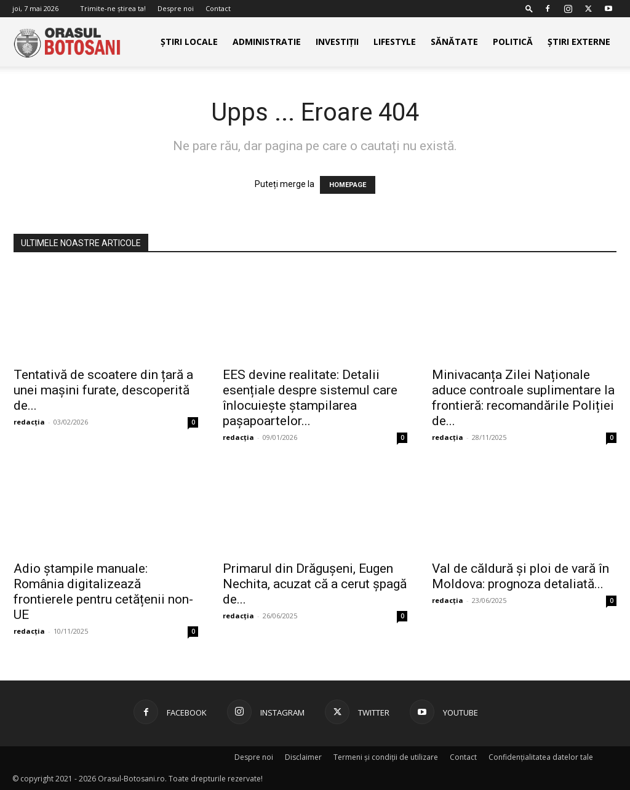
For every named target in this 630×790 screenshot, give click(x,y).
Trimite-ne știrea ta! (113, 8)
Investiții (337, 41)
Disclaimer (303, 757)
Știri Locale (189, 41)
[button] (529, 8)
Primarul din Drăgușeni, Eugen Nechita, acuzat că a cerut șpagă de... (315, 584)
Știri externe (579, 41)
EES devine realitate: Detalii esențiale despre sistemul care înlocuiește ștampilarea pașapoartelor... (310, 397)
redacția (29, 421)
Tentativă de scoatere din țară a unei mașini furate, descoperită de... (103, 390)
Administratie (267, 41)
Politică (513, 41)
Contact (218, 8)
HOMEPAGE (347, 185)
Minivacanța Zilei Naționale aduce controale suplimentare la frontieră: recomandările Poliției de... (523, 397)
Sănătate (454, 41)
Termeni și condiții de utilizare (385, 757)
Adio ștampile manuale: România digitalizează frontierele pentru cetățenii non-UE (103, 591)
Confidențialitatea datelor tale (540, 757)
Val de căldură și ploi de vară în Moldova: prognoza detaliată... (520, 576)
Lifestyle (394, 41)
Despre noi (176, 8)
